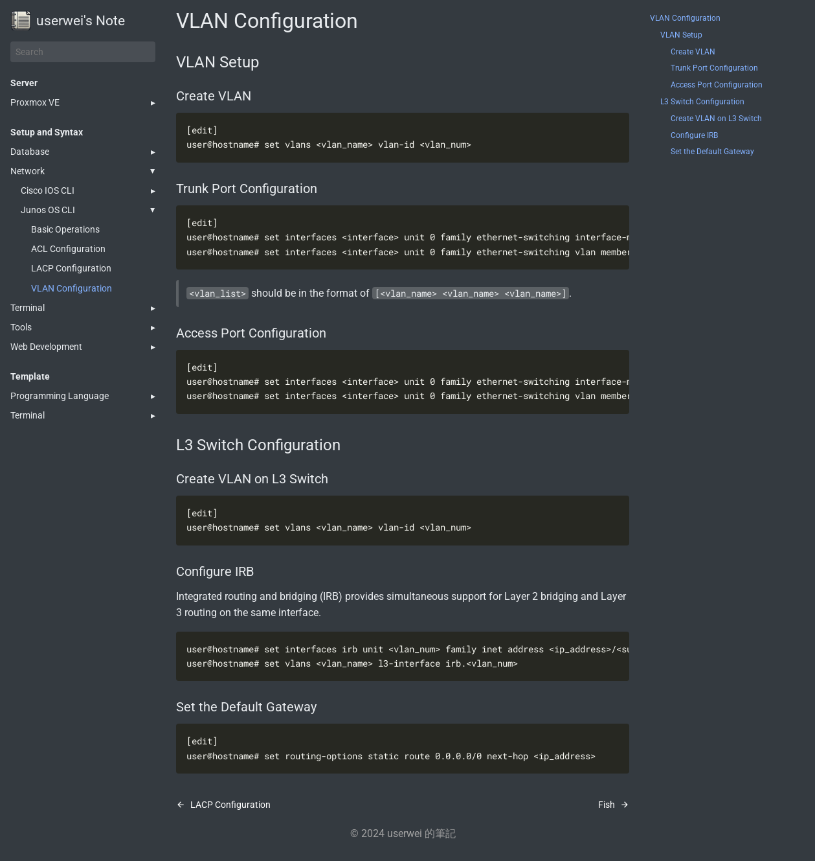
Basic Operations (65, 229)
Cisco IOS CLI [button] (47, 190)
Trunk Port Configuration (714, 68)
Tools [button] (21, 327)
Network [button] (27, 171)
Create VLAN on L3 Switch (716, 118)
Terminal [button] (27, 308)
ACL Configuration (68, 249)
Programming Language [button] (59, 396)
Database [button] (29, 151)
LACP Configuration (71, 268)
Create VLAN (693, 51)
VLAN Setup (681, 35)
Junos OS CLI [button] (48, 210)
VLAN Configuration (71, 288)
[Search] (82, 51)
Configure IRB (694, 135)
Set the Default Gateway (712, 151)
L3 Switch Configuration (702, 101)
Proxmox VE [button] (35, 102)
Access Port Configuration (717, 84)
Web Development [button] (46, 346)
